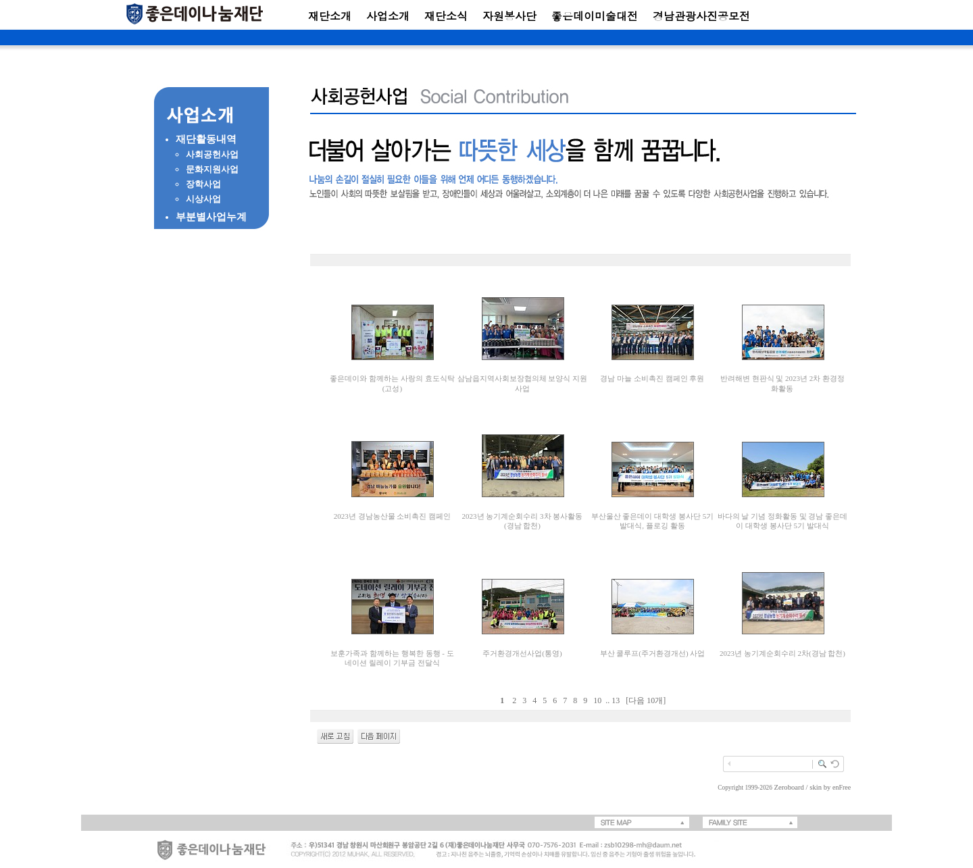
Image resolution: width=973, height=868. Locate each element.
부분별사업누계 (211, 216)
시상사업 (203, 199)
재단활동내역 (206, 139)
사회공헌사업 (212, 154)
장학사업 (203, 184)
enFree (841, 787)
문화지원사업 (212, 169)
